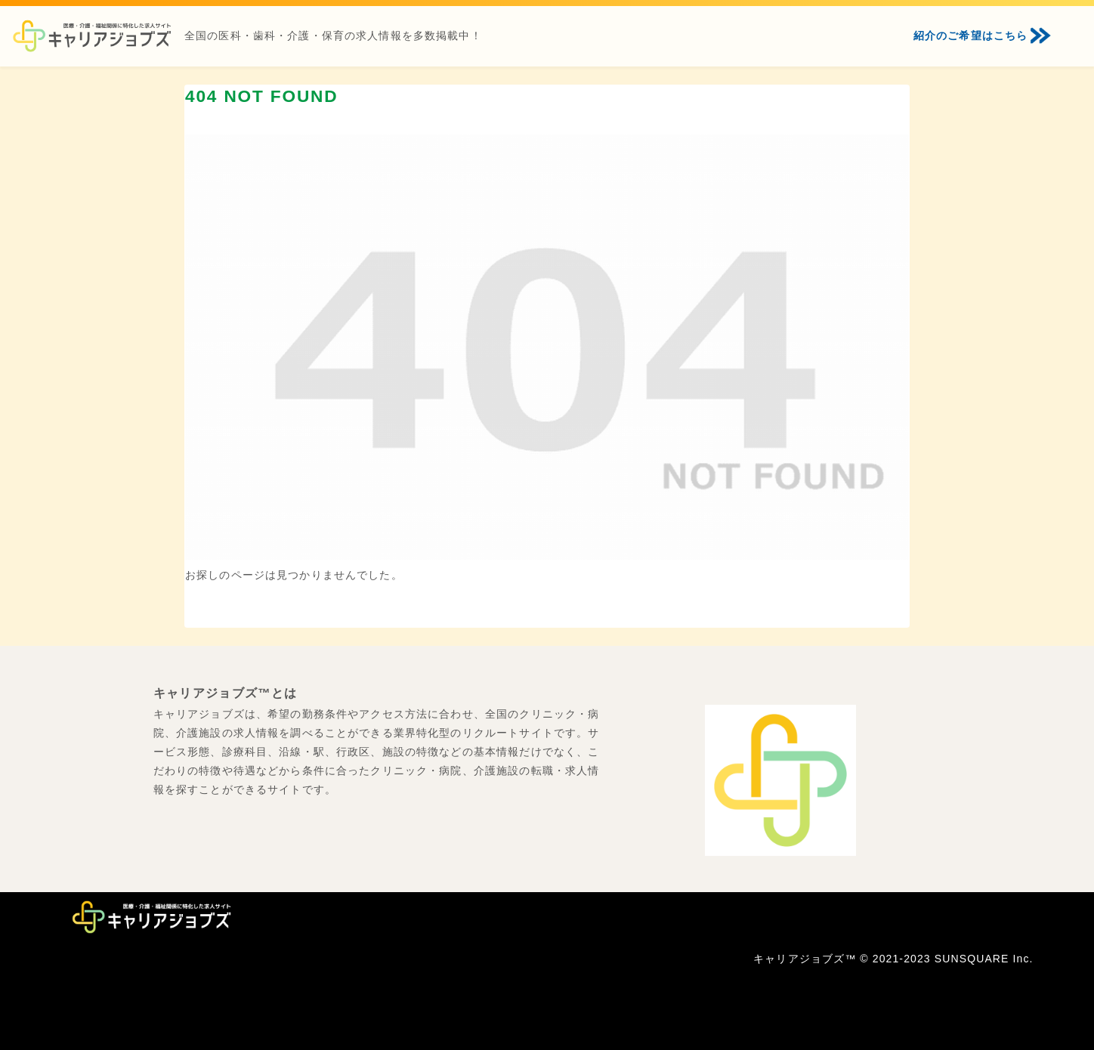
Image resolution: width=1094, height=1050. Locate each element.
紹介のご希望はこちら (970, 35)
